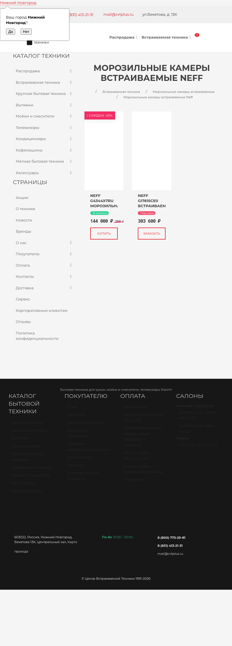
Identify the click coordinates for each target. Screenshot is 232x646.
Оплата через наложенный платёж (143, 471)
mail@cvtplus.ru (118, 14)
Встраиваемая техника (166, 37)
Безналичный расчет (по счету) (143, 420)
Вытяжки (44, 105)
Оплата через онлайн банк (136, 458)
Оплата (44, 265)
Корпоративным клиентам (42, 310)
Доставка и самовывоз (78, 435)
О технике (25, 208)
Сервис (23, 299)
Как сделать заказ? (85, 425)
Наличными (134, 409)
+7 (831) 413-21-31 (78, 14)
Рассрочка (133, 482)
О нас (44, 243)
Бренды (23, 231)
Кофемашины (44, 150)
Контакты (44, 276)
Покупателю (44, 254)
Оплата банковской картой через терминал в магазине (142, 439)
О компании (79, 459)
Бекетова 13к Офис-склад (198, 431)
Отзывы (23, 321)
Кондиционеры (44, 139)
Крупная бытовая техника (44, 93)
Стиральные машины (32, 469)
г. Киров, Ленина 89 (198, 447)
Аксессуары (44, 173)
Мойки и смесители (44, 116)
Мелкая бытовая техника (44, 161)
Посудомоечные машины (27, 459)
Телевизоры (44, 127)
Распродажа (124, 37)
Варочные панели (29, 432)
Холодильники (25, 448)
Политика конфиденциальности (37, 336)
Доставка (44, 288)
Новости (24, 220)
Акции (22, 197)
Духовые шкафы (27, 424)
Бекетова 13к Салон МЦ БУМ (198, 417)
